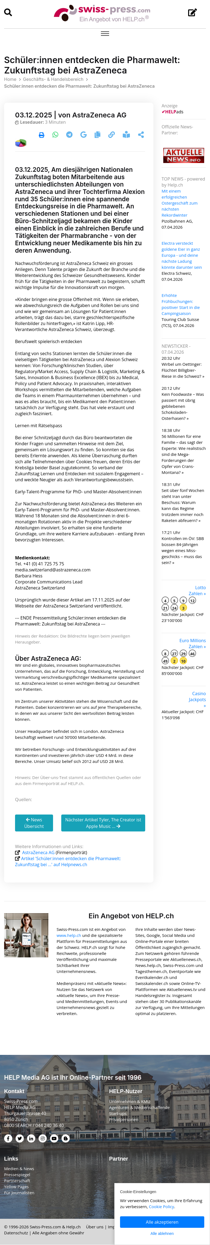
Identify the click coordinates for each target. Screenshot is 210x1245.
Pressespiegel (17, 1175)
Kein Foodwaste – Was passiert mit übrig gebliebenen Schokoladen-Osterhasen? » (183, 406)
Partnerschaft (17, 1181)
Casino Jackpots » (197, 700)
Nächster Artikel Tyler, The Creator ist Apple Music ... (103, 823)
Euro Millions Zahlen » (192, 644)
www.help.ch (69, 935)
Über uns (94, 1227)
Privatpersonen (123, 1119)
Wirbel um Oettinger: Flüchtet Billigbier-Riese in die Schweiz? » (183, 370)
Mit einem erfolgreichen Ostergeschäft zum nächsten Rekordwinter (180, 203)
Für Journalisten (19, 1193)
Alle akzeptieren (162, 1222)
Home (10, 79)
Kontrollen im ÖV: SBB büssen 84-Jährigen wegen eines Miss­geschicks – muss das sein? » (183, 550)
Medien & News (19, 1169)
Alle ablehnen (162, 1233)
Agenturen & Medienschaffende (139, 1107)
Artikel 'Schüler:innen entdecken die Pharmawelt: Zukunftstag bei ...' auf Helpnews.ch (68, 862)
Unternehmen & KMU (129, 1101)
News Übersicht (34, 823)
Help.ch (73, 1227)
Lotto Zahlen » (197, 591)
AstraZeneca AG (38, 853)
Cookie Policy (161, 1206)
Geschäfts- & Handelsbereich (53, 79)
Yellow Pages (16, 1187)
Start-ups (118, 1113)
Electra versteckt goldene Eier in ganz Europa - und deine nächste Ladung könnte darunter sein (182, 255)
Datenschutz (16, 1233)
